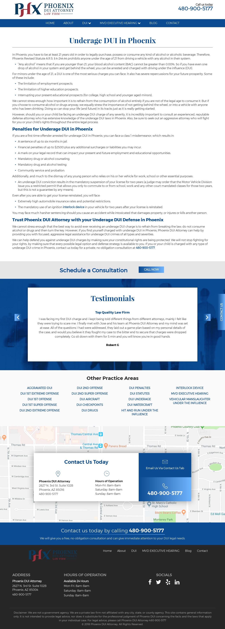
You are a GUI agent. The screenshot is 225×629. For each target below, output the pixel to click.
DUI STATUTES (140, 393)
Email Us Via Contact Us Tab (165, 468)
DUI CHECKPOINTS (89, 405)
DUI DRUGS (90, 410)
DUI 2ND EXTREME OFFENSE (40, 410)
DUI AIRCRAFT (90, 399)
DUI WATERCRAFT (139, 405)
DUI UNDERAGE (139, 399)
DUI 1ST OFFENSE (40, 399)
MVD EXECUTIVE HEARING (189, 393)
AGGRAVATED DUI (39, 388)
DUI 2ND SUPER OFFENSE (90, 393)
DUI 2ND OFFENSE (90, 388)
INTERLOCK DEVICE (189, 388)
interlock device (73, 207)
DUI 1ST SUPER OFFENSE (39, 405)
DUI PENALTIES (139, 388)
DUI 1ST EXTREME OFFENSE (39, 393)
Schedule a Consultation (93, 270)
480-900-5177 (195, 8)
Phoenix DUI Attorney (27, 581)
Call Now (151, 269)
